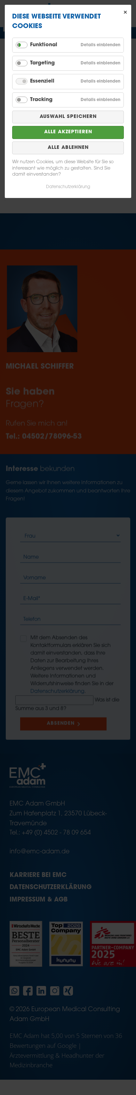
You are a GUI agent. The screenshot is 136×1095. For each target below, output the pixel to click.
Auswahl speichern (68, 116)
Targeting (42, 63)
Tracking (41, 99)
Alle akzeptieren (68, 132)
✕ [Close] (125, 12)
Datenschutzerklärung (68, 187)
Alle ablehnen (68, 147)
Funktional (43, 44)
